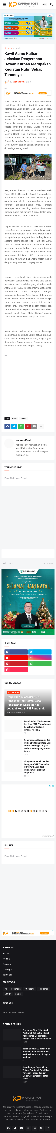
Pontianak (43, 989)
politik (18, 994)
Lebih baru (8, 563)
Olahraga (7, 969)
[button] (4, 4)
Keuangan (16, 989)
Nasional (7, 964)
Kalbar (6, 953)
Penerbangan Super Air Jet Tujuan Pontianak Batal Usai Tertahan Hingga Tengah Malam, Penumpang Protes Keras (37, 746)
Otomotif (23, 419)
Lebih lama (48, 563)
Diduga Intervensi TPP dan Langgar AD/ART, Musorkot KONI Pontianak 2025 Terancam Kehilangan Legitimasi (36, 767)
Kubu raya (29, 989)
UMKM (8, 994)
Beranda (8, 48)
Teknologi (7, 975)
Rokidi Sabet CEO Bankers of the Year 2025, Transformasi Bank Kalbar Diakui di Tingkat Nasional (37, 725)
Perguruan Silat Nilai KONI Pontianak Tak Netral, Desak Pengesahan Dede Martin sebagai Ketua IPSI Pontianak (37, 1034)
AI (6, 989)
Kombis (6, 959)
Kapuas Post (23, 440)
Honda (18, 48)
